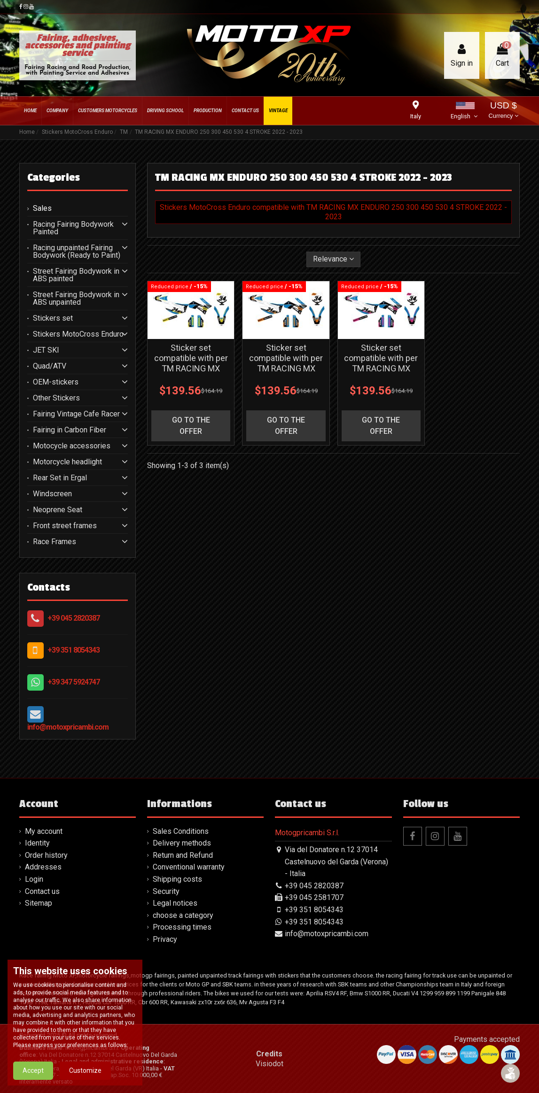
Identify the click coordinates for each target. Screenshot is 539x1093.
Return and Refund (183, 855)
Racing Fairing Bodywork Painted (73, 228)
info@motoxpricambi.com (68, 727)
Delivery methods (182, 843)
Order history (46, 855)
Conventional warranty (189, 866)
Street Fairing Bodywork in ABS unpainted (76, 298)
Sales (42, 208)
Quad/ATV (49, 366)
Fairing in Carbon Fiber (69, 430)
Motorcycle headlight (67, 462)
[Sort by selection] (333, 259)
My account (43, 831)
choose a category (183, 915)
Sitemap (38, 903)
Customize (85, 1070)
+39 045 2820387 (73, 618)
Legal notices (175, 903)
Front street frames (65, 526)
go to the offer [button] (191, 426)
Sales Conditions (181, 831)
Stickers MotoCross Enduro (78, 334)
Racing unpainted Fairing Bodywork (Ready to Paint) (76, 251)
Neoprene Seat (57, 510)
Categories (53, 177)
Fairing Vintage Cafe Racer (76, 414)
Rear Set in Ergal (60, 478)
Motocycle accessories (71, 446)
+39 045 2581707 (314, 897)
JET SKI (46, 350)
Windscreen (52, 494)
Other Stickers (56, 398)
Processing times (182, 927)
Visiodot (269, 1063)
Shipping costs (177, 879)
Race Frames (54, 542)
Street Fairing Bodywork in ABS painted (76, 275)
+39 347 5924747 (73, 681)
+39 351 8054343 (73, 650)
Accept (33, 1070)
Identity (37, 843)
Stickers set (53, 318)
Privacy (165, 939)
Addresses (43, 866)
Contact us (42, 891)
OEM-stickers (55, 382)
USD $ (503, 111)
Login (34, 879)
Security (166, 891)
